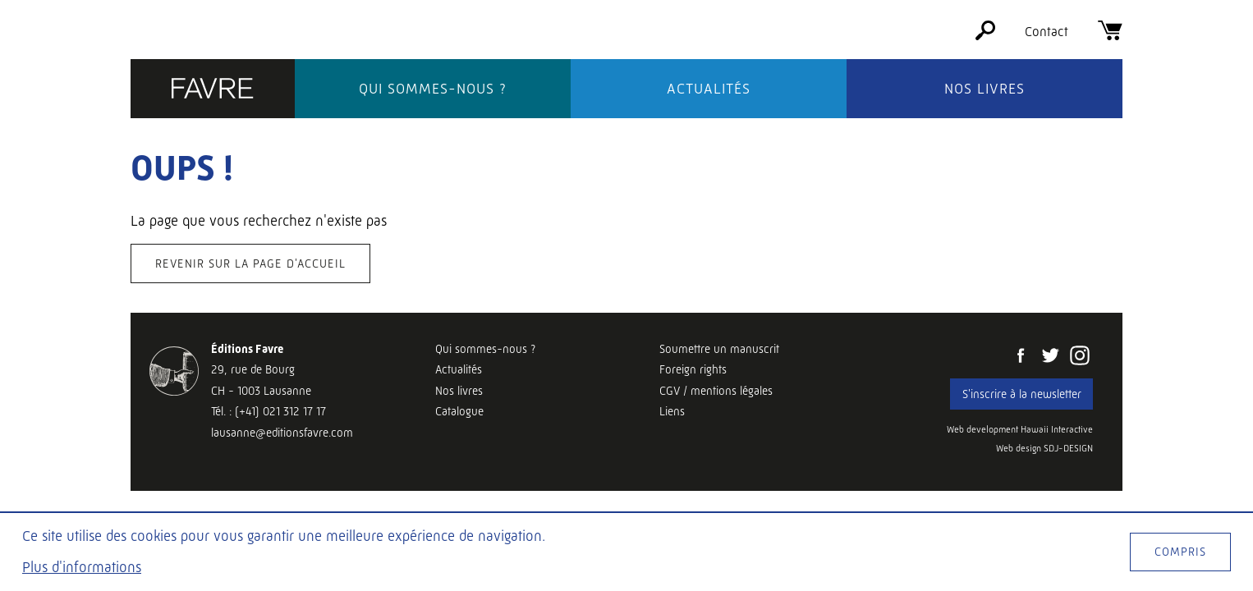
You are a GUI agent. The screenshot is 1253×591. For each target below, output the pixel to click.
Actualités (708, 88)
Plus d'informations (81, 567)
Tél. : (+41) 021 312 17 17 (268, 411)
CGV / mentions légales (716, 390)
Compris (1180, 551)
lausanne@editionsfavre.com (282, 432)
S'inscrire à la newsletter (1021, 394)
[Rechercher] (985, 36)
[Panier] (1110, 36)
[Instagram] (1080, 357)
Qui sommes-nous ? (433, 88)
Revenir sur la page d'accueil (250, 263)
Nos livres (984, 88)
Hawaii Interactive (1057, 429)
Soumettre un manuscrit (719, 348)
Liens (672, 411)
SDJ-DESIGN (1068, 448)
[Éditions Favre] (213, 90)
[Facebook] (1020, 357)
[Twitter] (1050, 357)
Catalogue (459, 411)
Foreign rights (693, 369)
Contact (1046, 31)
